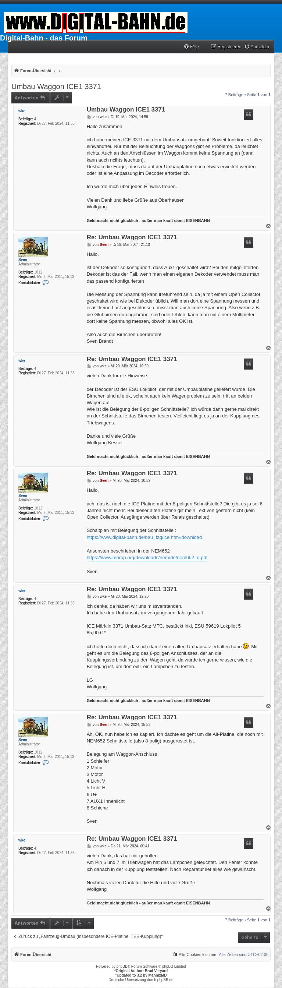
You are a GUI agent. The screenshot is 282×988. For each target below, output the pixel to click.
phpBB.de (165, 980)
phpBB (122, 966)
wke (21, 111)
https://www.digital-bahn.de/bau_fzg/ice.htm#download (144, 537)
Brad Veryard (156, 971)
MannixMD (158, 975)
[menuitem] (191, 47)
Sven (22, 260)
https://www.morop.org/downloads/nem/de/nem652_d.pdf (147, 557)
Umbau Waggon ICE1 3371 (56, 86)
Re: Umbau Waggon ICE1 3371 (132, 237)
